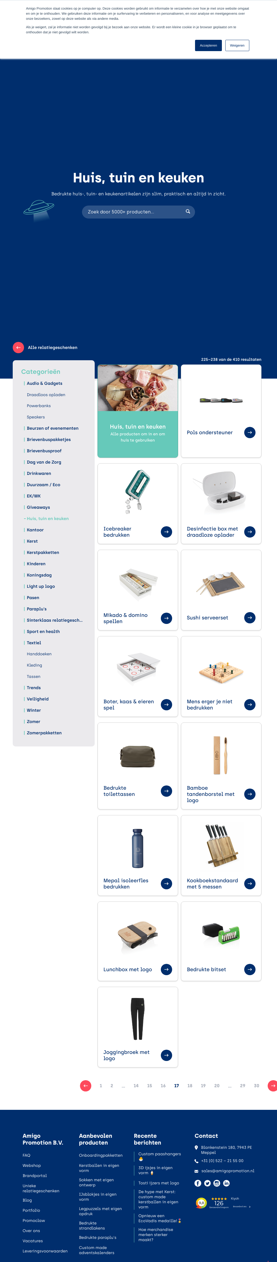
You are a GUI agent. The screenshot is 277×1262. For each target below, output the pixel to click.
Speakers (36, 417)
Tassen (33, 676)
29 (242, 1085)
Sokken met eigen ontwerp (96, 1182)
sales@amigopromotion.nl (224, 1171)
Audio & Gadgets (44, 383)
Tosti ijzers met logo (158, 1183)
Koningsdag (39, 575)
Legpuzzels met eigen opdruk (100, 1211)
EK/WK (34, 496)
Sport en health (43, 631)
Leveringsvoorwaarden (45, 1251)
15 (149, 1085)
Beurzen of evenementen (53, 428)
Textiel (34, 642)
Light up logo (41, 586)
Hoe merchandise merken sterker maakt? (155, 1234)
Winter (34, 710)
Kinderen (36, 563)
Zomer (33, 721)
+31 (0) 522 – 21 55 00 (218, 1160)
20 (217, 1085)
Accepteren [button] (208, 45)
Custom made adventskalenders (96, 1250)
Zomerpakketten (44, 732)
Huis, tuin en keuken (48, 518)
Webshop (32, 1165)
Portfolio (31, 1210)
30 (256, 1085)
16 (163, 1085)
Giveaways (38, 507)
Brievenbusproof (44, 450)
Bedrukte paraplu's (97, 1237)
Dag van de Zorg (44, 462)
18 (189, 1085)
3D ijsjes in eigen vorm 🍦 (155, 1170)
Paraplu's (37, 609)
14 (136, 1085)
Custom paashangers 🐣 (159, 1156)
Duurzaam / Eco (43, 484)
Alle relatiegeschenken (45, 347)
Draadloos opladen (46, 394)
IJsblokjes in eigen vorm (97, 1197)
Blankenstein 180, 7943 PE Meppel (223, 1150)
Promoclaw (34, 1220)
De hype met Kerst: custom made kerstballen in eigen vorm (158, 1199)
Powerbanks (39, 405)
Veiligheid (38, 699)
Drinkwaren (39, 473)
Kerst (32, 541)
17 (176, 1085)
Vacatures (33, 1241)
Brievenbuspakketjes (49, 439)
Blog (27, 1200)
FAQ (26, 1155)
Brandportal (35, 1175)
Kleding (34, 665)
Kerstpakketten (43, 552)
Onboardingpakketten (100, 1155)
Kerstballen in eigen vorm (99, 1168)
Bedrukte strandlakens (92, 1226)
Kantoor (35, 529)
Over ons (31, 1230)
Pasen (33, 597)
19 (203, 1085)
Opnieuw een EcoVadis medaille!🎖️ (160, 1218)
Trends (34, 687)
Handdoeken (39, 654)
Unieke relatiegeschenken (41, 1188)
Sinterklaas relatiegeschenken (55, 620)
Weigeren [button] (237, 45)
